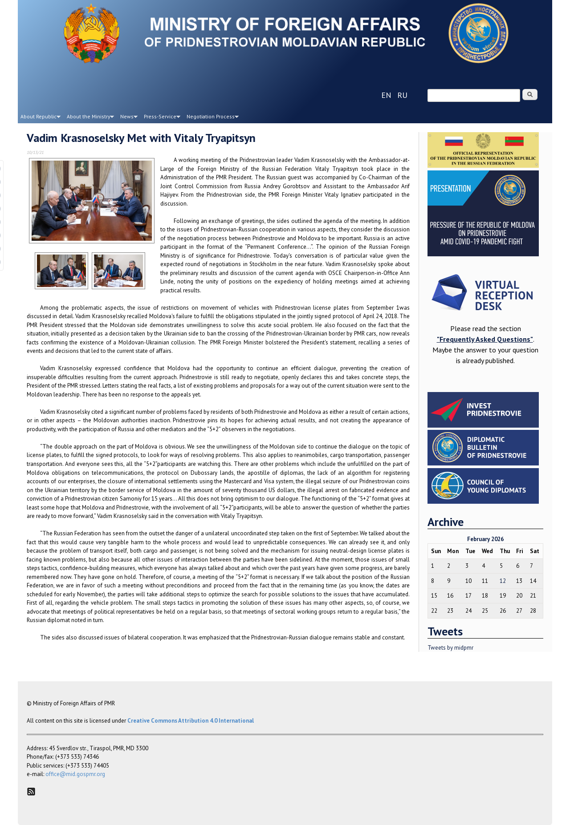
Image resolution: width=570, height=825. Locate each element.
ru (402, 95)
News (128, 118)
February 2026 (485, 539)
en (386, 95)
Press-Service (160, 118)
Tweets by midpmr (450, 647)
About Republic (39, 118)
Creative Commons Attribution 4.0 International (190, 720)
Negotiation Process (211, 118)
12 (503, 581)
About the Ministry (89, 118)
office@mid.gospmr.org (75, 774)
